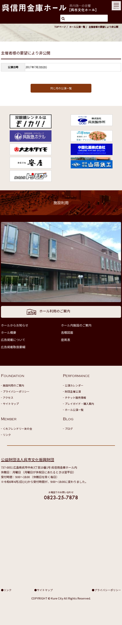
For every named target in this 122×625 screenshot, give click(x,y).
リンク (7, 435)
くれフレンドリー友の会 (17, 429)
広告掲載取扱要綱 (13, 347)
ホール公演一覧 (77, 26)
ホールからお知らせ (14, 325)
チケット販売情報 (75, 397)
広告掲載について (13, 339)
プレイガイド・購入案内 (79, 404)
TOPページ (60, 26)
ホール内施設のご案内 (76, 325)
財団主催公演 (73, 391)
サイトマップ (11, 404)
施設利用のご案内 (13, 385)
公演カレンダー (74, 385)
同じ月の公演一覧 (61, 88)
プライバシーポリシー (16, 391)
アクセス (8, 397)
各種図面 (67, 332)
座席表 (65, 339)
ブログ (69, 429)
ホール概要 (8, 332)
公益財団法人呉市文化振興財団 (27, 459)
